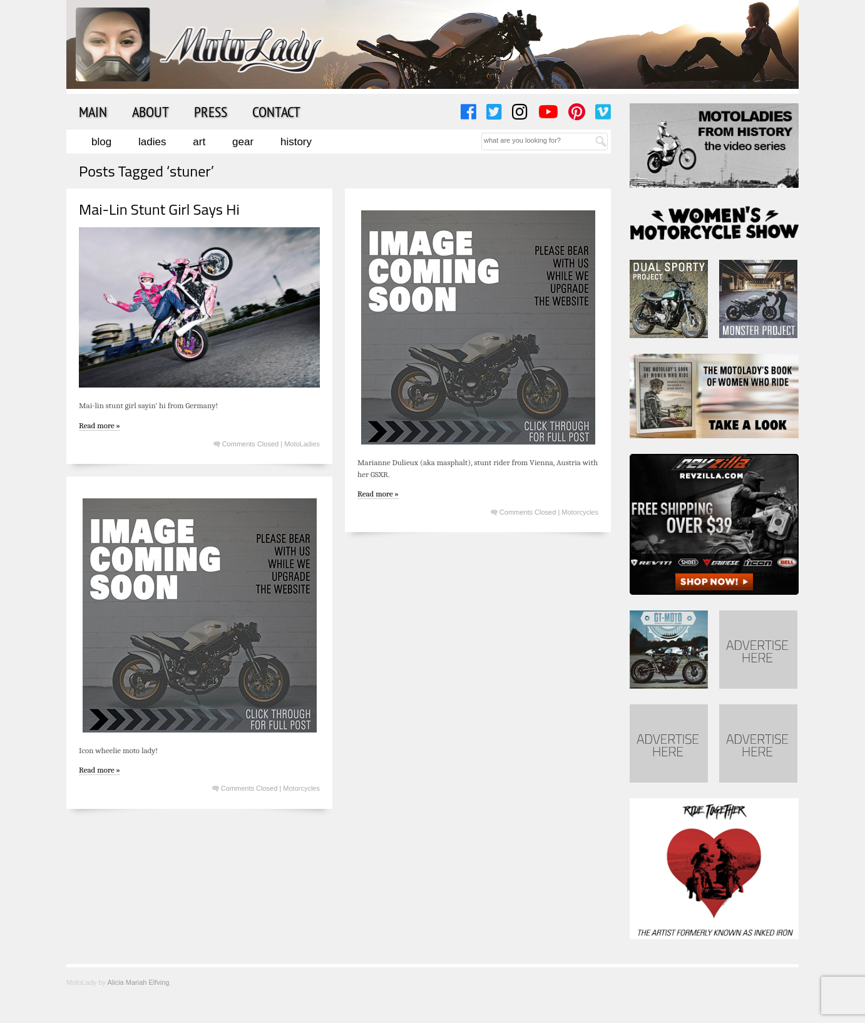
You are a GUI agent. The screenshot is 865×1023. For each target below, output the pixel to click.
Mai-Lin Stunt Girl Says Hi (159, 209)
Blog (101, 142)
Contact (276, 111)
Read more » (99, 425)
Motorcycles (579, 512)
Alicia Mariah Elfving (138, 982)
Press (210, 111)
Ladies (152, 142)
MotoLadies (302, 444)
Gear (242, 142)
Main (93, 111)
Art (199, 142)
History (296, 142)
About (150, 111)
